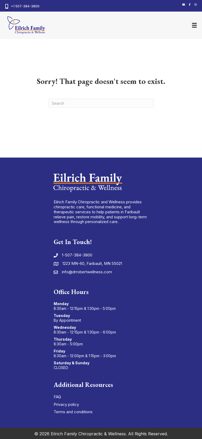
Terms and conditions (73, 411)
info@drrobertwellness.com (87, 271)
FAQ (57, 396)
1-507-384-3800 (77, 255)
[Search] (101, 103)
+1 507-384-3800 (25, 6)
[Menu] (194, 25)
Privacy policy (66, 404)
